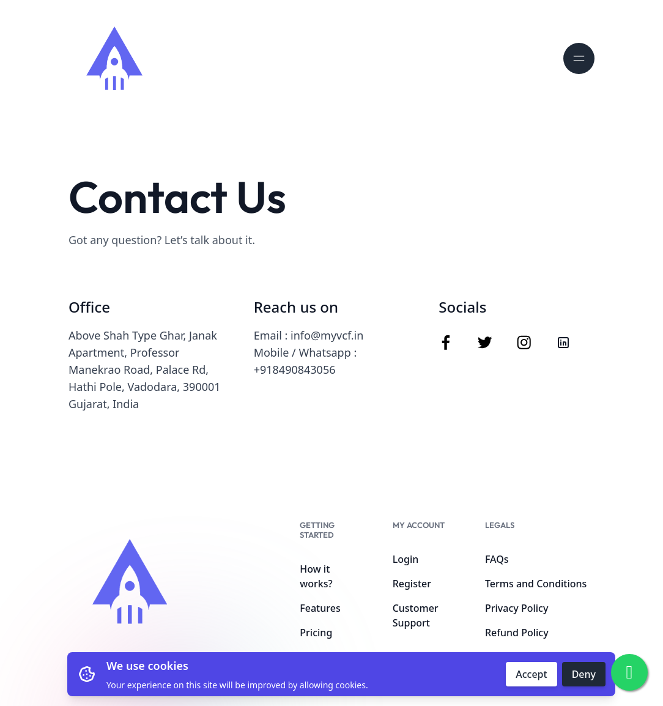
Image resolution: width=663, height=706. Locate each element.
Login (406, 559)
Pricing (316, 632)
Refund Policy (517, 632)
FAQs (497, 559)
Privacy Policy (516, 608)
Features (320, 608)
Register (412, 583)
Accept (531, 674)
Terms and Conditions (536, 583)
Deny (584, 674)
